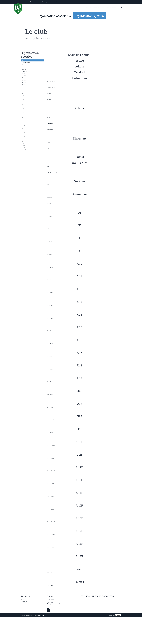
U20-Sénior (24, 80)
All (22, 60)
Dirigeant (24, 75)
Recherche (23, 602)
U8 (22, 91)
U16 (23, 108)
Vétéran (24, 82)
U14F (23, 134)
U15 (23, 106)
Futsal (23, 78)
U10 (23, 95)
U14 (23, 104)
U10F (23, 126)
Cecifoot (24, 69)
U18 (23, 112)
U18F (23, 143)
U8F (23, 121)
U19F (23, 145)
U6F (23, 117)
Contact (25, 2)
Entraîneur (24, 71)
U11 (23, 97)
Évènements (24, 601)
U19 (23, 115)
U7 (22, 88)
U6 (22, 86)
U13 (23, 102)
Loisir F (24, 150)
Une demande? (50, 599)
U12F (23, 130)
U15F (23, 136)
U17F (23, 141)
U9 (22, 93)
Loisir (23, 147)
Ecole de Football (26, 62)
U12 (23, 99)
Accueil (22, 599)
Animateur (24, 84)
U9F (23, 123)
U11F (23, 128)
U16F (23, 139)
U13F (23, 132)
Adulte (23, 67)
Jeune (23, 64)
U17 (23, 110)
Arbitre (23, 73)
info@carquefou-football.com (51, 2)
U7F (23, 119)
